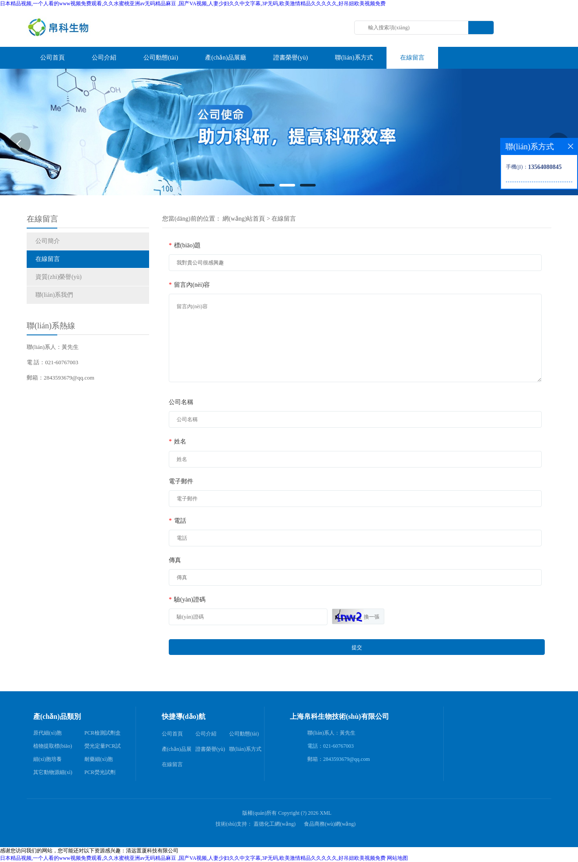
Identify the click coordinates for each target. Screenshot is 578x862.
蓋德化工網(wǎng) (275, 824)
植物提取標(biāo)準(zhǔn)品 (52, 748)
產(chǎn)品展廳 (177, 751)
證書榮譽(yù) (210, 749)
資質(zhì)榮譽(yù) (58, 277)
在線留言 (47, 259)
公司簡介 (47, 241)
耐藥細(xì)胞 (98, 759)
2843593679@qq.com (346, 759)
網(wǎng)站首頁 (244, 218)
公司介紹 (205, 734)
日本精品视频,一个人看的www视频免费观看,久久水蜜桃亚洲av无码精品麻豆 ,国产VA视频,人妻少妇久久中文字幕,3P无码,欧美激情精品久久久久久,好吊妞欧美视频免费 (193, 3)
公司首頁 (172, 734)
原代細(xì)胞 (47, 733)
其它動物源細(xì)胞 (52, 774)
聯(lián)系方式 (245, 749)
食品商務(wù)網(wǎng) (329, 824)
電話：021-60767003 (330, 746)
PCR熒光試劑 (99, 772)
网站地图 (397, 858)
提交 (357, 647)
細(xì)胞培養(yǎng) (47, 761)
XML (325, 813)
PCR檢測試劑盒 (102, 733)
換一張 (372, 617)
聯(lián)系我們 (54, 295)
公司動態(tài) (244, 734)
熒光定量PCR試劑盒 (102, 748)
